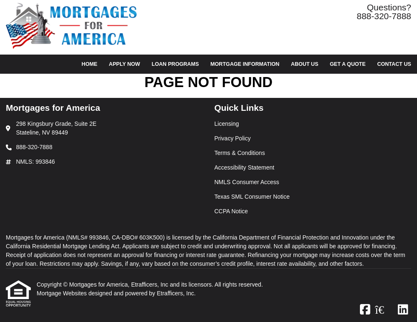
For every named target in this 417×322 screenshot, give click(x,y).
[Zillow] (384, 310)
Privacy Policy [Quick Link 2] (233, 138)
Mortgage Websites (62, 293)
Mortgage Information (245, 64)
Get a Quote (348, 64)
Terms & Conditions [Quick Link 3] (240, 153)
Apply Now (124, 64)
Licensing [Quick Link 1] (227, 123)
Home (89, 64)
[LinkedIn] (403, 310)
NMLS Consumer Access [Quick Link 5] (247, 182)
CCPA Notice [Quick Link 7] (231, 211)
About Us (304, 64)
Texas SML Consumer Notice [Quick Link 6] (252, 196)
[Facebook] (365, 310)
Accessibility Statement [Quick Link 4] (245, 167)
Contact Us (394, 64)
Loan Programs (175, 64)
